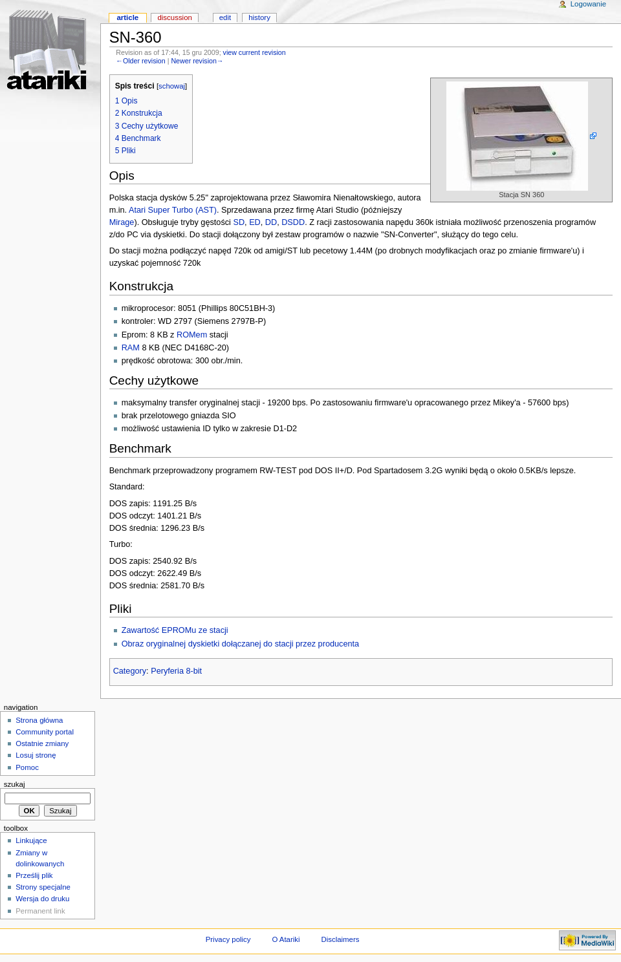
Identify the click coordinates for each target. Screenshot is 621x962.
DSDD (293, 222)
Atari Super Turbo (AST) (173, 210)
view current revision (254, 52)
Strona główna (39, 720)
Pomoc (27, 767)
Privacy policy (228, 939)
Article (127, 17)
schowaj (171, 86)
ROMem (192, 334)
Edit (225, 17)
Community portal (45, 732)
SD (239, 222)
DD (271, 222)
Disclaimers (340, 939)
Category (129, 671)
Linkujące (31, 840)
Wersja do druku (42, 899)
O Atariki (286, 939)
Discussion (174, 17)
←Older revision (140, 61)
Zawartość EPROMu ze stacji (175, 630)
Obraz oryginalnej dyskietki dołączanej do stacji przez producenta (240, 643)
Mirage (122, 222)
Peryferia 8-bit (176, 671)
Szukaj (14, 784)
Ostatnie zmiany (42, 743)
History (259, 17)
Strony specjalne (43, 887)
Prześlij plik (34, 875)
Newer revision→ (197, 61)
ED (255, 222)
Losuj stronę (36, 755)
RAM (131, 347)
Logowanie (588, 4)
